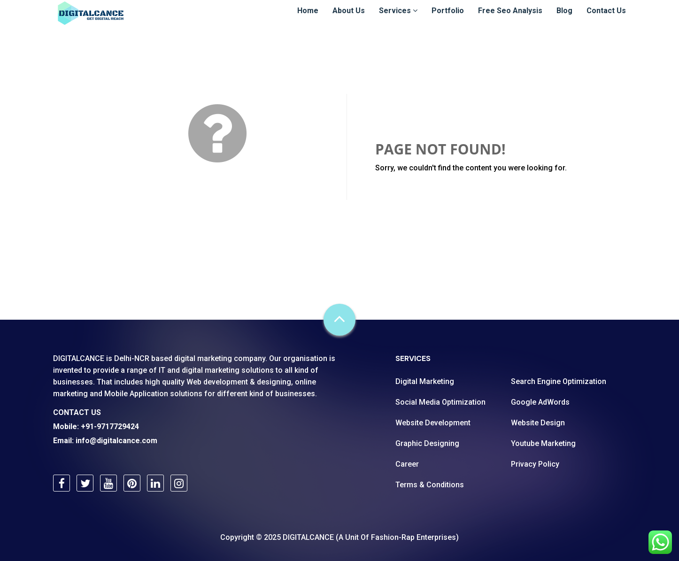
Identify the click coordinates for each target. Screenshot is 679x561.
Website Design (538, 422)
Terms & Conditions (429, 484)
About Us (348, 19)
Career (407, 464)
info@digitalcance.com (116, 440)
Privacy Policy (535, 464)
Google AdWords (540, 402)
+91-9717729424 (110, 426)
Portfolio (448, 19)
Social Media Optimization (440, 402)
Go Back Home (419, 190)
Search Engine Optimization (558, 381)
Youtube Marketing (543, 443)
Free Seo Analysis (510, 19)
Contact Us (606, 19)
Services (398, 19)
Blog (564, 19)
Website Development (433, 422)
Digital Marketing (424, 381)
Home (307, 19)
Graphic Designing (427, 443)
